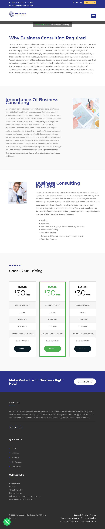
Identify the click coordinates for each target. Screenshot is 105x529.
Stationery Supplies (88, 518)
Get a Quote (90, 2)
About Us (15, 453)
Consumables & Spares (70, 518)
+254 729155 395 (22, 2)
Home (39, 24)
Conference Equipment (69, 521)
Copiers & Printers (81, 515)
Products (15, 457)
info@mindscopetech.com (22, 5)
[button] (7, 522)
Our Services (17, 462)
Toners (93, 515)
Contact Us (16, 466)
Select (22, 349)
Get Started (85, 381)
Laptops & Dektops (88, 521)
